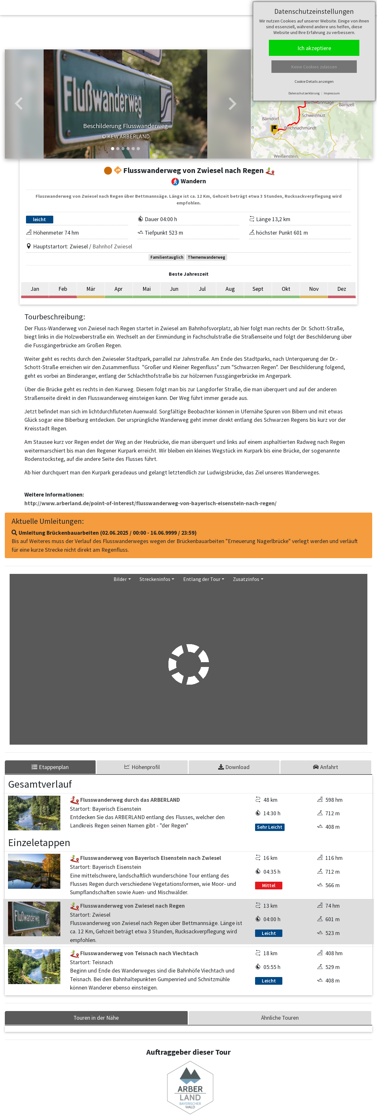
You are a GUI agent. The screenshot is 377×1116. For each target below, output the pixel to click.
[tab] (142, 767)
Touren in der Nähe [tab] (96, 1017)
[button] (19, 104)
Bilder (120, 579)
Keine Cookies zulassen (314, 67)
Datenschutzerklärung (304, 93)
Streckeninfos (155, 579)
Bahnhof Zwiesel (112, 246)
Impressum (332, 93)
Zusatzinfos (246, 579)
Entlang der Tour (201, 579)
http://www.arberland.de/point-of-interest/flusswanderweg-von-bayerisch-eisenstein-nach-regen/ (150, 503)
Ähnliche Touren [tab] (280, 1017)
